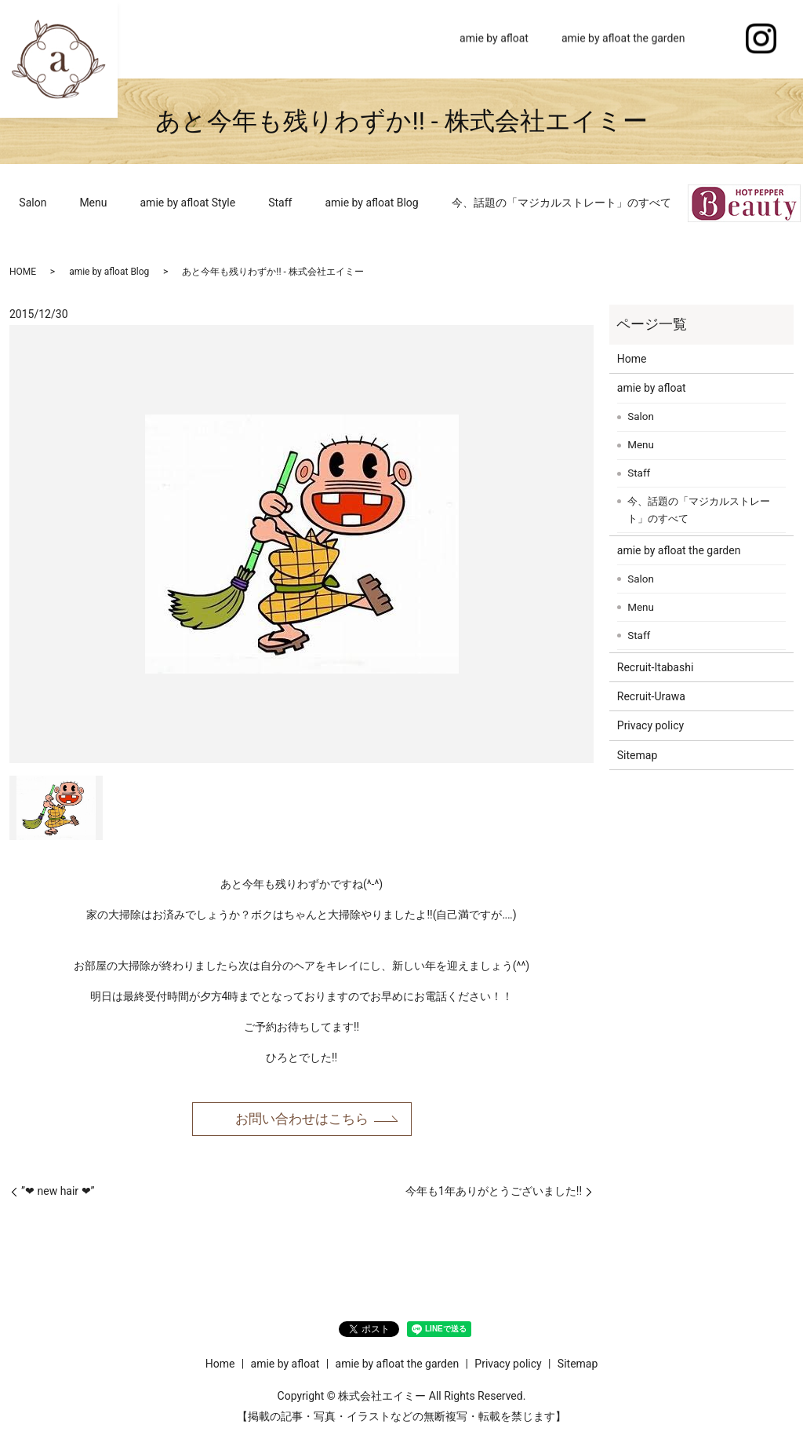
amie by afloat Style (188, 202)
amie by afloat (494, 38)
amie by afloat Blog (371, 202)
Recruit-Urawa (651, 696)
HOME (22, 271)
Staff (280, 202)
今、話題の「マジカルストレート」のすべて (561, 202)
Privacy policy (650, 725)
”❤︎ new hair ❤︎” (58, 1192)
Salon (32, 202)
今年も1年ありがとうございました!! (493, 1192)
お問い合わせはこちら (301, 1120)
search (718, 39)
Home (412, 38)
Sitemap (637, 755)
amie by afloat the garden (623, 38)
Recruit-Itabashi (655, 667)
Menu (93, 202)
